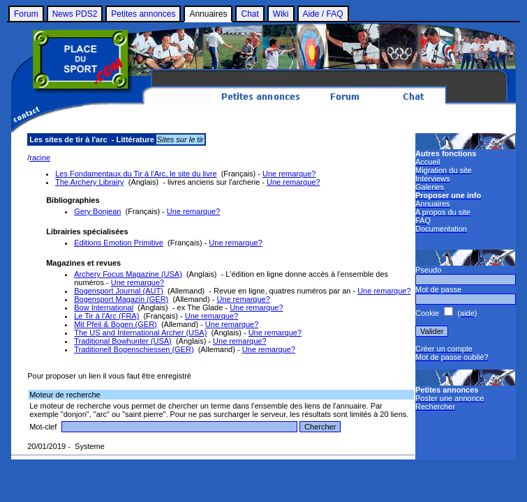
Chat (249, 14)
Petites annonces (143, 14)
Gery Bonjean (97, 211)
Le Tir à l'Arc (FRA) (106, 316)
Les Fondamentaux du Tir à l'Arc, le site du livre (135, 173)
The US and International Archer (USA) (140, 332)
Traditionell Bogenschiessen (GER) (133, 349)
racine (39, 157)
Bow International (103, 307)
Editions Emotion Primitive (118, 242)
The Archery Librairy (89, 182)
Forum (26, 14)
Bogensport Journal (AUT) (118, 291)
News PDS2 (75, 14)
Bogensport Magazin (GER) (121, 299)
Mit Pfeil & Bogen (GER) (115, 324)
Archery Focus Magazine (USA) (128, 274)
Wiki (281, 14)
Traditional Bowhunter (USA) (123, 341)
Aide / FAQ (323, 14)
